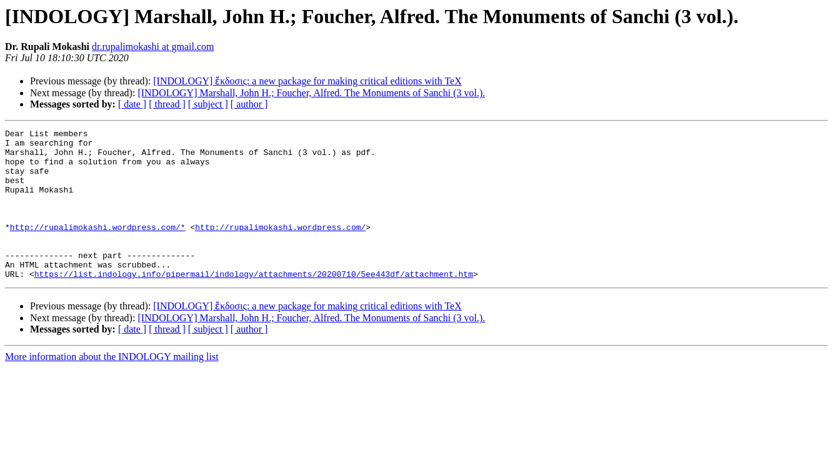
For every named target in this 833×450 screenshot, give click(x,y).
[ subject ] (208, 104)
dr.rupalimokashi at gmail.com (153, 46)
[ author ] (249, 104)
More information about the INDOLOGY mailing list (112, 386)
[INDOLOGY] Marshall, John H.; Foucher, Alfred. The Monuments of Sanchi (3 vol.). (311, 93)
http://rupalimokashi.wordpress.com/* (98, 247)
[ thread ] (167, 104)
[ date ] (132, 104)
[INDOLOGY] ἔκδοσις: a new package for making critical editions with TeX (307, 81)
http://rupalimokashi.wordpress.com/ (280, 247)
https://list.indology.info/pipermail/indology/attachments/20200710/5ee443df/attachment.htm (253, 303)
